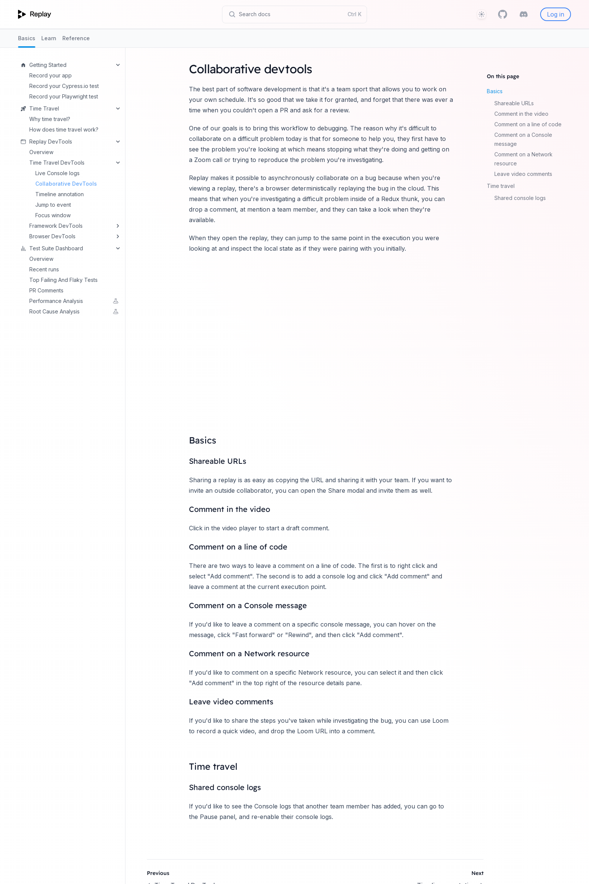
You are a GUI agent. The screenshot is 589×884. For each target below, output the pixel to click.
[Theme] (481, 14)
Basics (26, 41)
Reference (76, 38)
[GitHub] (502, 14)
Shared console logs (520, 198)
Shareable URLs (514, 103)
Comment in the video (521, 113)
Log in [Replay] (555, 14)
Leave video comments (523, 174)
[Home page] (34, 14)
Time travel (501, 186)
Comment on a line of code (528, 124)
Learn (48, 38)
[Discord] (523, 14)
